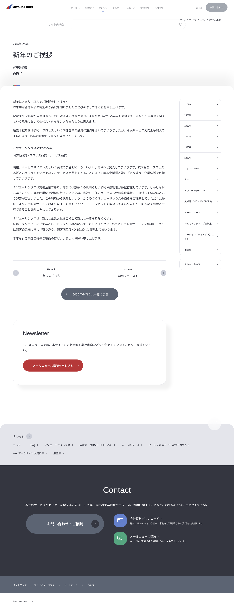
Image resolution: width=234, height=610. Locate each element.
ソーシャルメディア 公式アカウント (199, 236)
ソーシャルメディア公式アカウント (169, 445)
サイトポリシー (72, 585)
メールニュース (192, 212)
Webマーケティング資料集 (198, 223)
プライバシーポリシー (45, 585)
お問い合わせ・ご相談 (65, 523)
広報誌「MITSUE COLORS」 (198, 201)
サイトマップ (20, 585)
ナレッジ (19, 436)
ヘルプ (91, 585)
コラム (187, 104)
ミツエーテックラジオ (195, 190)
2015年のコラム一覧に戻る (90, 294)
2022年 (187, 157)
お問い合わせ (216, 7)
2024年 (187, 136)
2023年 (187, 147)
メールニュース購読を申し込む (53, 365)
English (199, 8)
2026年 (187, 114)
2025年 (187, 125)
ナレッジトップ (192, 264)
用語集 (187, 249)
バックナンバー (191, 168)
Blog (186, 179)
